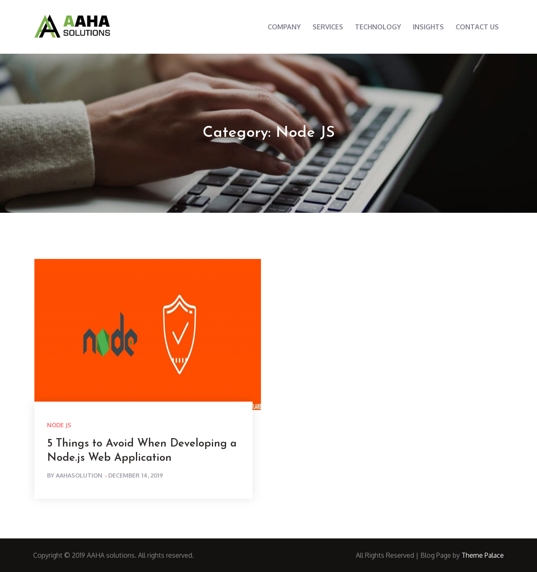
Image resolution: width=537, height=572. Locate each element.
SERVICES (328, 27)
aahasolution (79, 475)
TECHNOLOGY (378, 27)
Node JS (59, 424)
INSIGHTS (428, 27)
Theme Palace (482, 555)
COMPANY (284, 27)
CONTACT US (477, 27)
